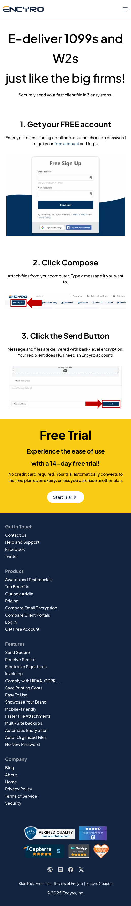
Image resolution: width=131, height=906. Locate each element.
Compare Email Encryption (31, 607)
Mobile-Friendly (20, 709)
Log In (11, 622)
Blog (9, 767)
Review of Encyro (68, 883)
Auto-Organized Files (26, 737)
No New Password (22, 744)
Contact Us (15, 535)
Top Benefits (17, 586)
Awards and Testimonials (28, 579)
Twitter (11, 556)
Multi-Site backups (23, 723)
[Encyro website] (50, 869)
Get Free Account (22, 629)
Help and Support (22, 542)
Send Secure (17, 652)
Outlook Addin (19, 593)
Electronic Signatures (26, 666)
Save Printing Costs (23, 687)
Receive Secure (20, 659)
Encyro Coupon (99, 883)
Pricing (12, 600)
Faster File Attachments (28, 716)
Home (11, 781)
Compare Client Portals (27, 615)
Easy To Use (16, 694)
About (11, 774)
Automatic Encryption (26, 730)
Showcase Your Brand (26, 702)
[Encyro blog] (60, 869)
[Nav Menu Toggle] (126, 9)
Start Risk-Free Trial (34, 883)
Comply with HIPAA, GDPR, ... (33, 680)
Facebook (15, 549)
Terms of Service (21, 796)
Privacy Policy (18, 788)
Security (13, 803)
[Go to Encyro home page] (23, 9)
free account (66, 143)
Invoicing (14, 673)
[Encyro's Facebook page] (71, 869)
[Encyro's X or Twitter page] (81, 869)
